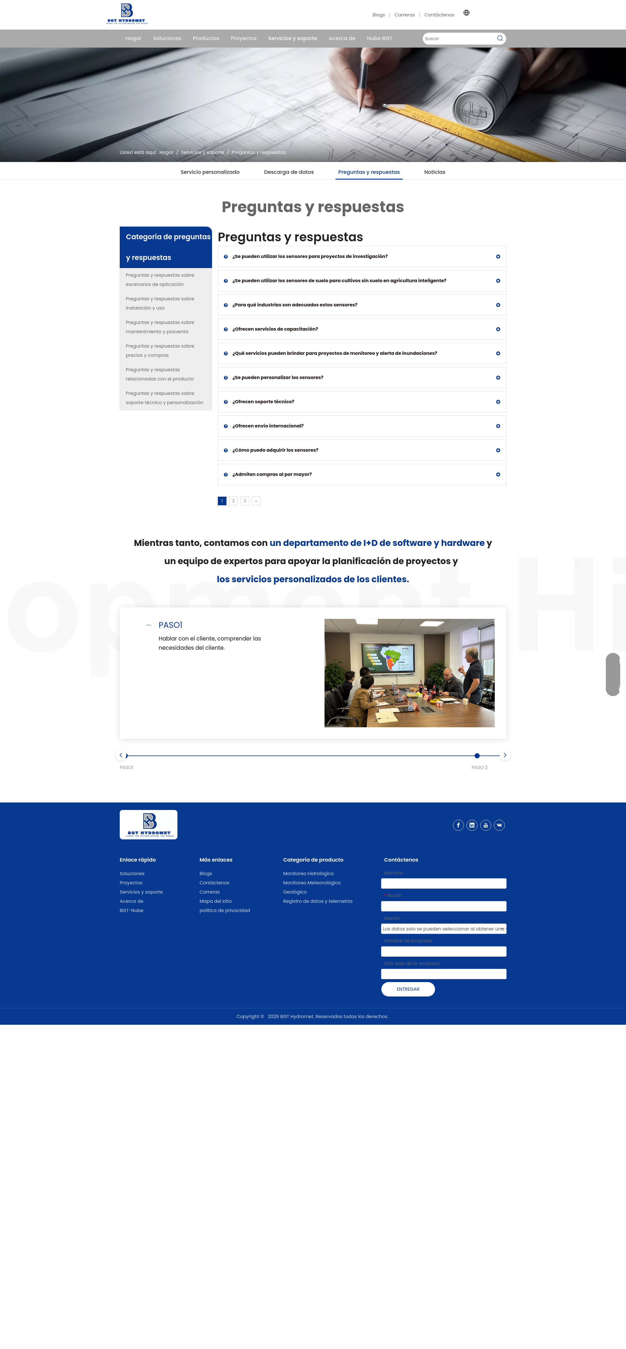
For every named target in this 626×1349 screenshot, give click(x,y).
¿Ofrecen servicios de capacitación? (271, 329)
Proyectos (131, 882)
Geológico (295, 892)
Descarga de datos (289, 172)
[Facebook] (458, 825)
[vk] (499, 825)
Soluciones (132, 873)
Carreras (405, 15)
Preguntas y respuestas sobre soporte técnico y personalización (164, 398)
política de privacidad (225, 910)
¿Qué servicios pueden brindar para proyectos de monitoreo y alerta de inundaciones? (330, 353)
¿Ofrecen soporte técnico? (259, 401)
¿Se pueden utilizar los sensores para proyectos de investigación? (306, 256)
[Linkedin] (471, 825)
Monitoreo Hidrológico (308, 873)
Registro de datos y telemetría (318, 901)
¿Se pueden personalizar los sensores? (273, 377)
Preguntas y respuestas (369, 172)
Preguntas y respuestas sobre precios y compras (160, 351)
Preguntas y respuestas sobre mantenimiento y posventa (160, 327)
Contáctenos (439, 15)
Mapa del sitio (216, 901)
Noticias (434, 172)
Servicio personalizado (210, 172)
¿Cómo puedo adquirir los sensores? (271, 450)
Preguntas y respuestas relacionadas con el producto (160, 374)
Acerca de (131, 901)
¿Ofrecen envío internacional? (264, 426)
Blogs (378, 15)
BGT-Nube (131, 910)
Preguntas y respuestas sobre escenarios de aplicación (160, 280)
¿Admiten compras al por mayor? (268, 474)
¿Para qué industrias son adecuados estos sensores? (290, 305)
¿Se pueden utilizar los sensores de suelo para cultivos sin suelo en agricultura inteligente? (335, 280)
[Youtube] (485, 825)
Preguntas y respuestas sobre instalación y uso (160, 303)
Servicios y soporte (141, 892)
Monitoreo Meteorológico (312, 882)
